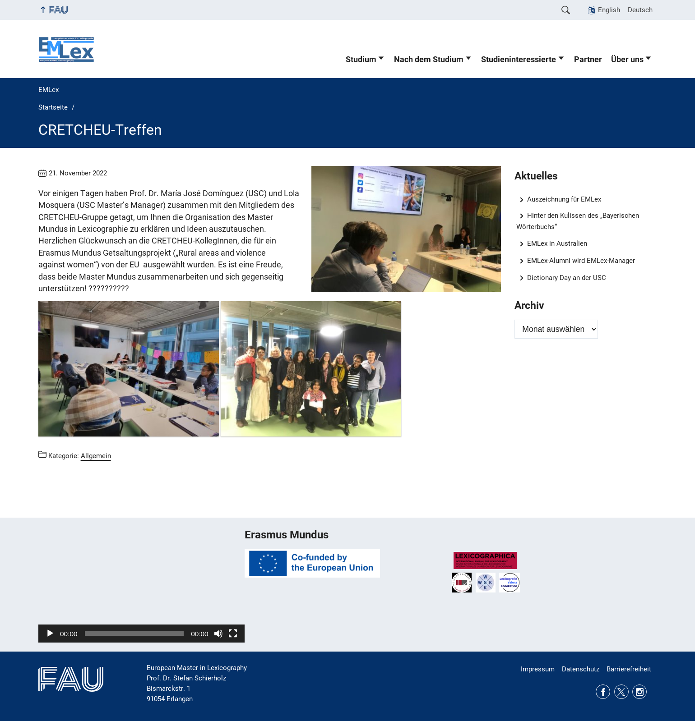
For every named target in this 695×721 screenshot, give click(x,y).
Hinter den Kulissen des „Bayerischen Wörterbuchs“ (577, 221)
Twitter (621, 691)
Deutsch (640, 10)
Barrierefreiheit (629, 669)
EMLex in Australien (557, 243)
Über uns (627, 59)
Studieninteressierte (518, 59)
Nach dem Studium (428, 59)
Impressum (538, 669)
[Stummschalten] (218, 633)
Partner (588, 59)
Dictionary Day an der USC (566, 278)
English (609, 10)
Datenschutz (580, 669)
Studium (361, 59)
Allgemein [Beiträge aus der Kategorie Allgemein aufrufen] (96, 456)
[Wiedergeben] (50, 633)
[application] (141, 585)
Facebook (603, 691)
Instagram (639, 691)
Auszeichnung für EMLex (564, 199)
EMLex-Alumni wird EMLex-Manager (581, 261)
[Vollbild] (232, 633)
